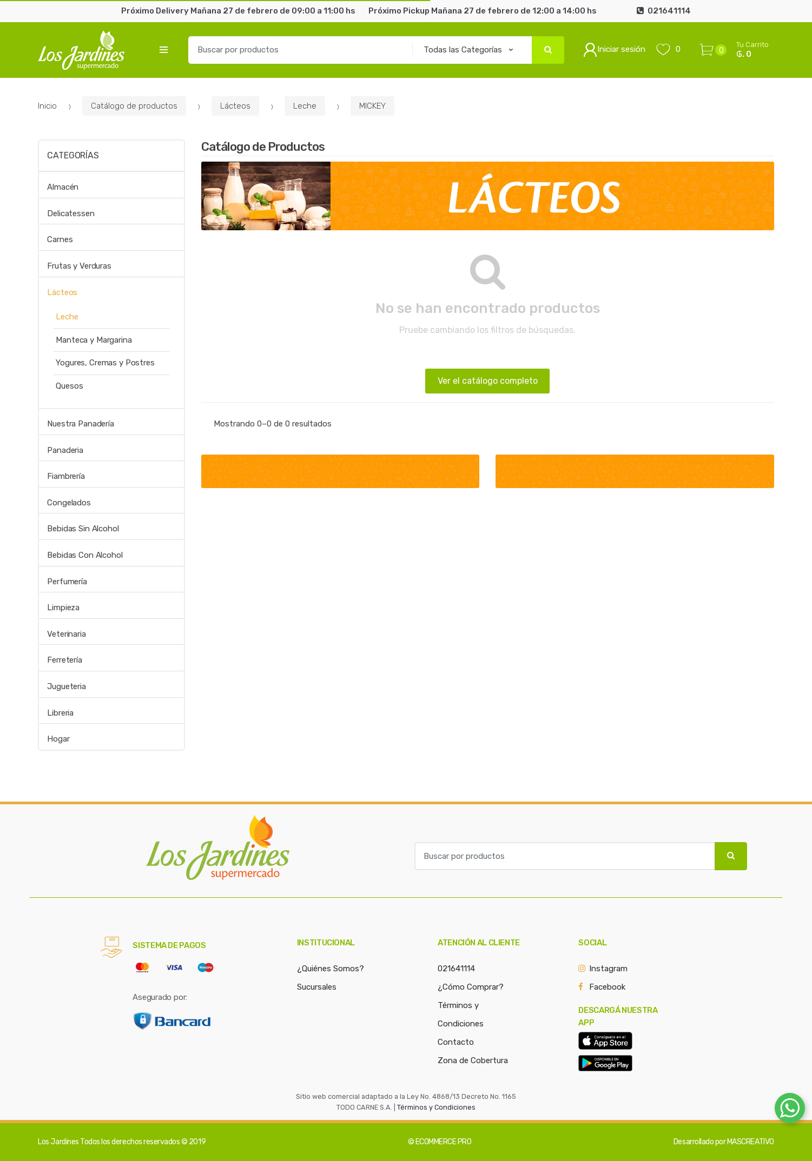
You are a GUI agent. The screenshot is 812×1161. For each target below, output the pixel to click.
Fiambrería (66, 476)
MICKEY (372, 106)
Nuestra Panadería (80, 424)
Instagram (608, 968)
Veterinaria (66, 634)
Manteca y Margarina (93, 340)
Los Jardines (58, 1141)
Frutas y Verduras (79, 266)
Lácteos (235, 106)
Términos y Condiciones (436, 1107)
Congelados (69, 503)
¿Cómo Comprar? (471, 987)
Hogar (58, 739)
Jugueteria (66, 686)
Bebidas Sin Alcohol (82, 528)
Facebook (607, 987)
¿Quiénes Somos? (330, 968)
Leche (304, 106)
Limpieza (63, 607)
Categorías (72, 155)
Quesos (69, 386)
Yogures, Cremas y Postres (105, 363)
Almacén (62, 187)
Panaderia (65, 450)
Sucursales (316, 987)
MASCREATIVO (750, 1141)
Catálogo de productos (134, 106)
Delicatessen (70, 213)
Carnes (59, 239)
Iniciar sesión (614, 50)
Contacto (456, 1042)
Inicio (47, 106)
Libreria (60, 713)
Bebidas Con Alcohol (84, 555)
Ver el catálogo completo (488, 381)
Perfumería (67, 581)
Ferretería (64, 660)
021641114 (456, 968)
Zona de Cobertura (473, 1060)
